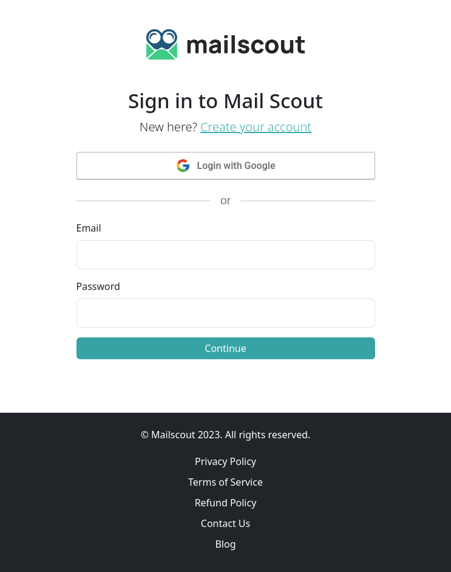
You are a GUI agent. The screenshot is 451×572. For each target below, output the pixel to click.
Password (98, 286)
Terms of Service (225, 482)
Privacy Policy (225, 461)
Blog (225, 544)
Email (88, 228)
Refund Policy (226, 502)
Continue (225, 348)
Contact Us (225, 523)
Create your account (255, 127)
